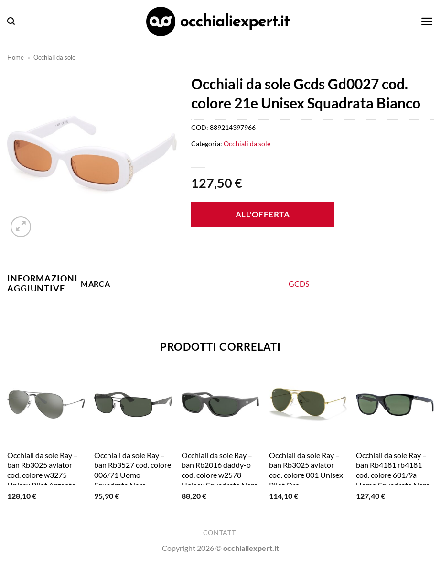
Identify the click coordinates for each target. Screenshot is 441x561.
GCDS (299, 283)
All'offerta (263, 214)
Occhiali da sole (54, 57)
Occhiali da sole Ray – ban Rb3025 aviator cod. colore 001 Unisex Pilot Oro (306, 470)
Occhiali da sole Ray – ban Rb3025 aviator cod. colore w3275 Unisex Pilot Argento (42, 470)
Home (15, 57)
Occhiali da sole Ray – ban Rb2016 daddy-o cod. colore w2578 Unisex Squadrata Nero (220, 470)
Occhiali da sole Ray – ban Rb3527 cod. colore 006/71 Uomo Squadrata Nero (132, 470)
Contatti (220, 533)
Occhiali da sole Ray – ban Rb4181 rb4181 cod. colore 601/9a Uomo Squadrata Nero (393, 470)
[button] (11, 21)
